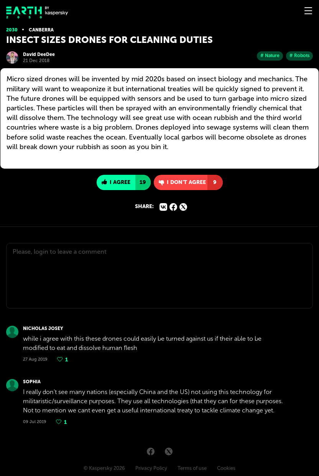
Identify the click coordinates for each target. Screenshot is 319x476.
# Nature (270, 55)
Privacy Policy (151, 468)
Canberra (41, 30)
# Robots (299, 55)
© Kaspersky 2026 (104, 468)
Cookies (226, 468)
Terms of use (192, 468)
